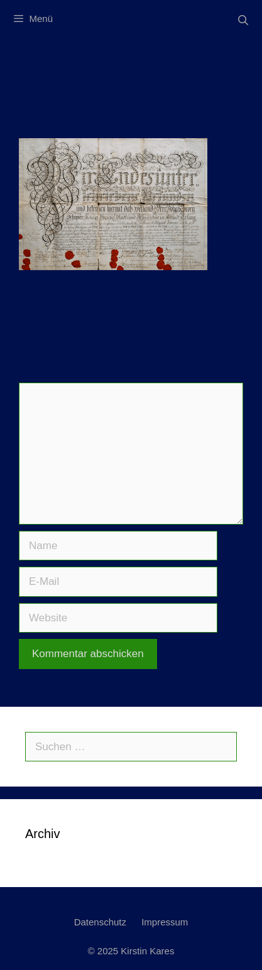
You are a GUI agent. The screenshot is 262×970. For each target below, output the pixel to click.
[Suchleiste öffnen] (243, 20)
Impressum (164, 922)
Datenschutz (100, 922)
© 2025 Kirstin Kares (131, 950)
